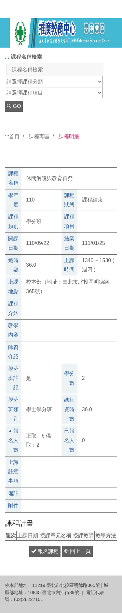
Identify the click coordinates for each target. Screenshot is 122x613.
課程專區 (39, 136)
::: (7, 57)
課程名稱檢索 (26, 57)
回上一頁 (77, 551)
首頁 (14, 136)
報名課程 (45, 551)
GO (14, 106)
